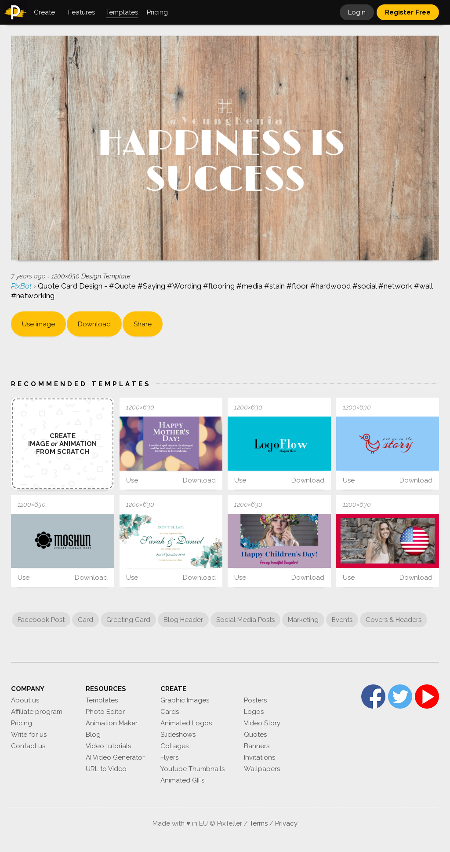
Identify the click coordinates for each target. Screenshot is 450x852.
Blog (93, 735)
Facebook (373, 696)
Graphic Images (184, 700)
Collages (174, 746)
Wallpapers (262, 769)
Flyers (169, 757)
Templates (102, 700)
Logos (254, 712)
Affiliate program (36, 712)
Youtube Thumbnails (192, 769)
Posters (255, 700)
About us (25, 700)
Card (85, 620)
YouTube (427, 696)
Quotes (255, 735)
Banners (256, 746)
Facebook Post (41, 620)
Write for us (29, 735)
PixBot (22, 286)
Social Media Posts (245, 620)
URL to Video (106, 769)
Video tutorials (108, 746)
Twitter (400, 696)
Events (342, 620)
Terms (259, 823)
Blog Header (183, 620)
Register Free (408, 12)
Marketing (303, 620)
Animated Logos (186, 723)
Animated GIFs (182, 780)
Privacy (286, 823)
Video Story (262, 723)
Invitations (259, 757)
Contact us (28, 746)
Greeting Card (128, 620)
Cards (169, 712)
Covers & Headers (393, 620)
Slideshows (178, 735)
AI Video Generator (115, 757)
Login (357, 12)
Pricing (21, 723)
